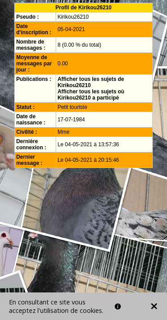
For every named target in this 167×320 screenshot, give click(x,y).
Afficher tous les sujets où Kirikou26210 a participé (90, 94)
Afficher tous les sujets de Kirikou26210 (90, 82)
